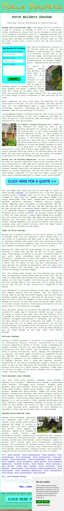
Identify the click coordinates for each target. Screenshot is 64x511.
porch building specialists (23, 417)
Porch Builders (48, 455)
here (54, 409)
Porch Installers (24, 461)
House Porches (40, 461)
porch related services (37, 451)
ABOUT (43, 12)
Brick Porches (38, 464)
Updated (23, 493)
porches (5, 222)
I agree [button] (39, 501)
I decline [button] (46, 501)
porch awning (7, 246)
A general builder (36, 89)
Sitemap (3, 493)
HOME (32, 12)
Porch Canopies (8, 461)
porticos (58, 340)
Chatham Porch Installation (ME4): (17, 28)
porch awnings (8, 449)
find (9, 380)
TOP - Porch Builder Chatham (14, 476)
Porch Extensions (23, 457)
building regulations (23, 162)
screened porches (34, 60)
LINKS (37, 12)
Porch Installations (31, 455)
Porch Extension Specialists (28, 470)
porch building (51, 407)
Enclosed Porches (21, 464)
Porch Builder (14, 455)
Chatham (19, 193)
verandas (57, 58)
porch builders (8, 398)
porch (42, 110)
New (18, 493)
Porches (29, 493)
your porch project (24, 121)
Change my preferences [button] (43, 505)
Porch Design (7, 473)
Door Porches (8, 466)
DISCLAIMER (57, 12)
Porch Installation (36, 459)
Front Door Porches (26, 466)
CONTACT (49, 12)
